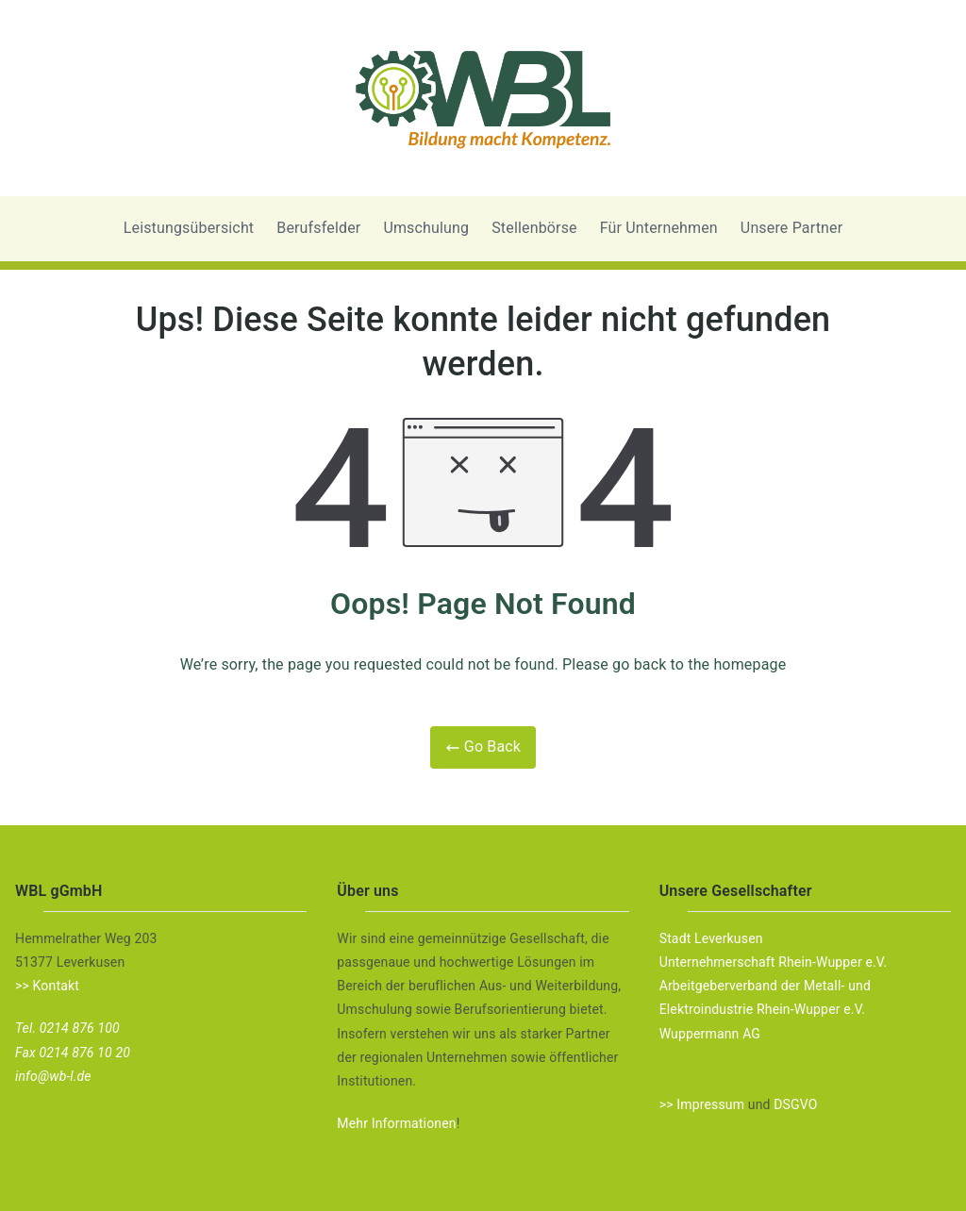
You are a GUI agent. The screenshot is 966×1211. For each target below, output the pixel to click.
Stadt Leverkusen (711, 938)
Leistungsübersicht (189, 228)
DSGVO (795, 1104)
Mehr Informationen (396, 1123)
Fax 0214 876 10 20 (72, 1052)
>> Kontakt (47, 985)
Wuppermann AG (709, 1033)
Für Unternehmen (659, 228)
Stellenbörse (534, 228)
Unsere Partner (791, 228)
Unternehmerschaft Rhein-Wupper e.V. (773, 962)
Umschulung (426, 228)
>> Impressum (701, 1104)
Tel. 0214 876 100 (67, 1028)
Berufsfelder (318, 228)
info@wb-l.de (53, 1076)
